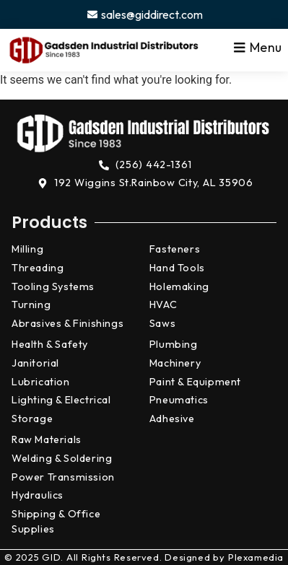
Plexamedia (256, 557)
